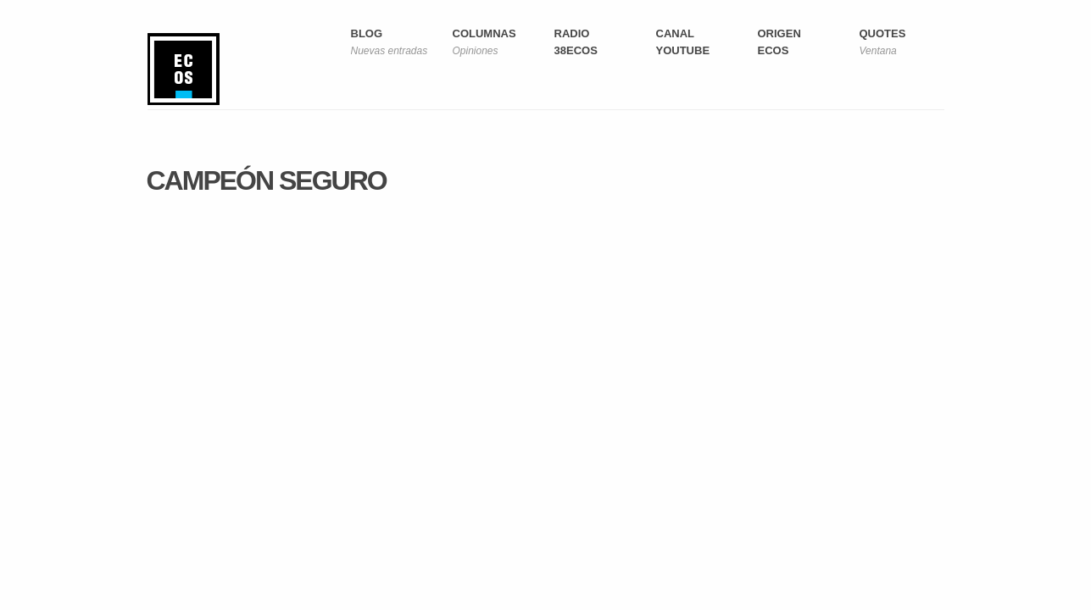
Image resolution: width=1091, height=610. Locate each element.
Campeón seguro (267, 180)
